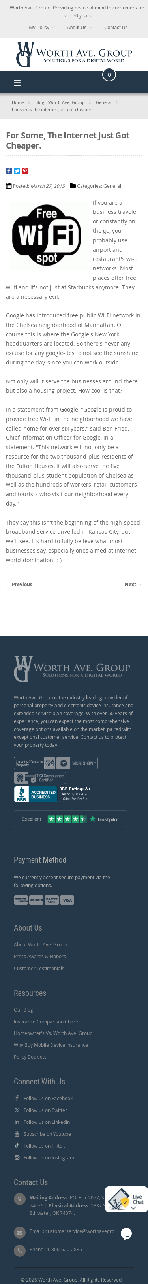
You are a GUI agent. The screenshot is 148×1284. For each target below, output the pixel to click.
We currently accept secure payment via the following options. (62, 881)
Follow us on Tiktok (44, 1145)
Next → (133, 584)
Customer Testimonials (39, 968)
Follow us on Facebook (48, 1098)
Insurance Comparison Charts (46, 1021)
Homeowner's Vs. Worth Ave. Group (53, 1033)
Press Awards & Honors (40, 956)
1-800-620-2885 (64, 1249)
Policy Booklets (30, 1057)
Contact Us (115, 27)
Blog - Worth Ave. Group (60, 102)
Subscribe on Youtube (47, 1134)
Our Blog (23, 1009)
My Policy (39, 27)
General (104, 102)
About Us (76, 27)
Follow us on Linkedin (47, 1122)
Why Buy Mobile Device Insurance (51, 1045)
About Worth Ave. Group (40, 944)
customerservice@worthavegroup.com (88, 1231)
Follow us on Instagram (49, 1157)
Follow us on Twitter (45, 1110)
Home (18, 102)
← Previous (19, 584)
